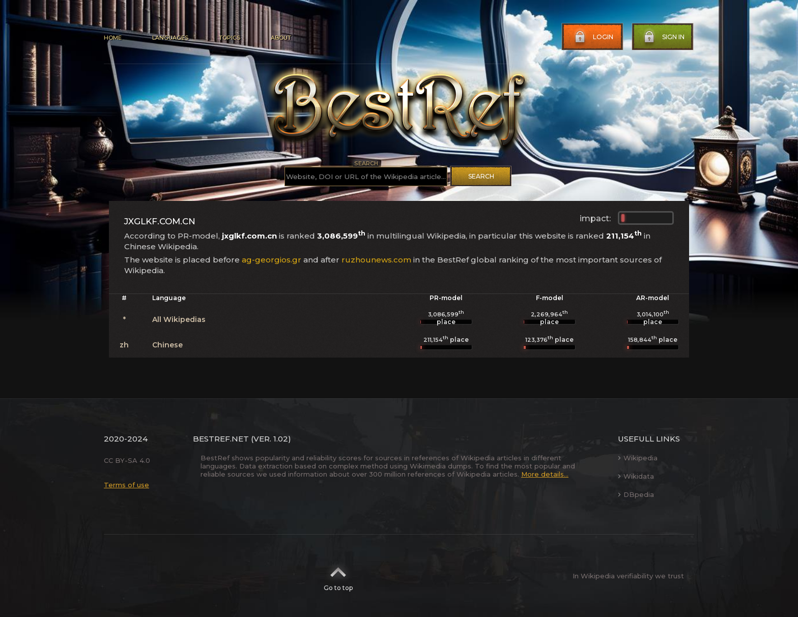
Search (481, 176)
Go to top (338, 576)
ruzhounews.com (376, 260)
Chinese (167, 344)
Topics (229, 37)
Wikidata (636, 476)
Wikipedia (638, 458)
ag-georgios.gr (271, 260)
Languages (170, 37)
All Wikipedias (179, 319)
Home (113, 37)
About (281, 37)
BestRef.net (221, 439)
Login (593, 37)
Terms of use (126, 485)
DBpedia (636, 494)
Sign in (663, 37)
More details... (544, 474)
